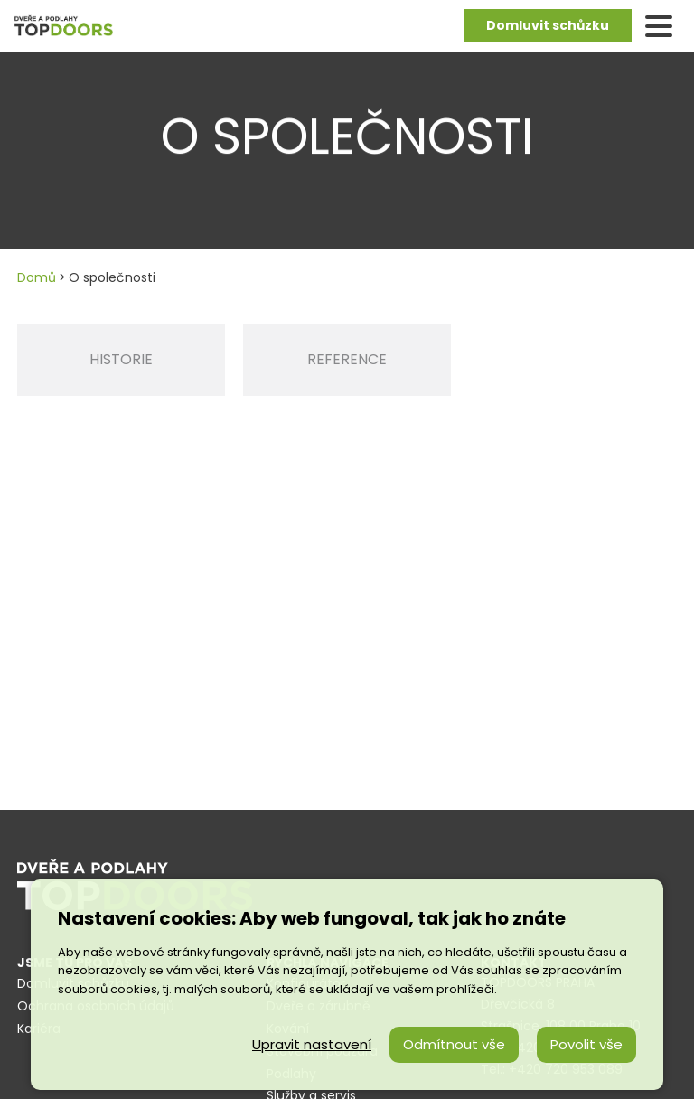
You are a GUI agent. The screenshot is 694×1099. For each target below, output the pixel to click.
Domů (36, 277)
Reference (347, 359)
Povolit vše (586, 1044)
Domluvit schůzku (547, 25)
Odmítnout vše (454, 1044)
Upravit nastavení (311, 1044)
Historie (121, 359)
